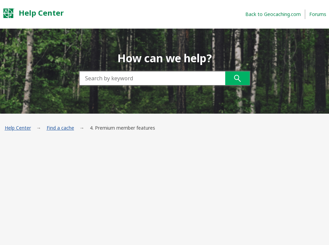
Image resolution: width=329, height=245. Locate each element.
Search (237, 78)
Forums (317, 14)
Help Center (33, 12)
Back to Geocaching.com (273, 14)
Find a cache (60, 128)
